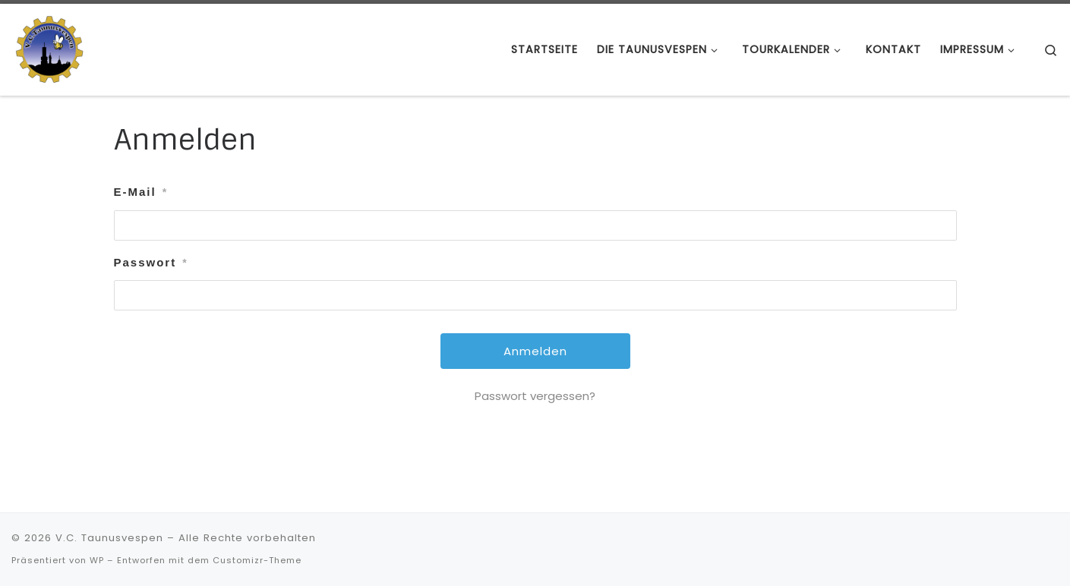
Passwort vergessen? (535, 396)
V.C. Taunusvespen (109, 538)
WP (97, 560)
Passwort (151, 262)
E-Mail (141, 192)
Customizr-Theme (257, 560)
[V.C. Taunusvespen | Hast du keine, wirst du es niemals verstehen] (49, 48)
